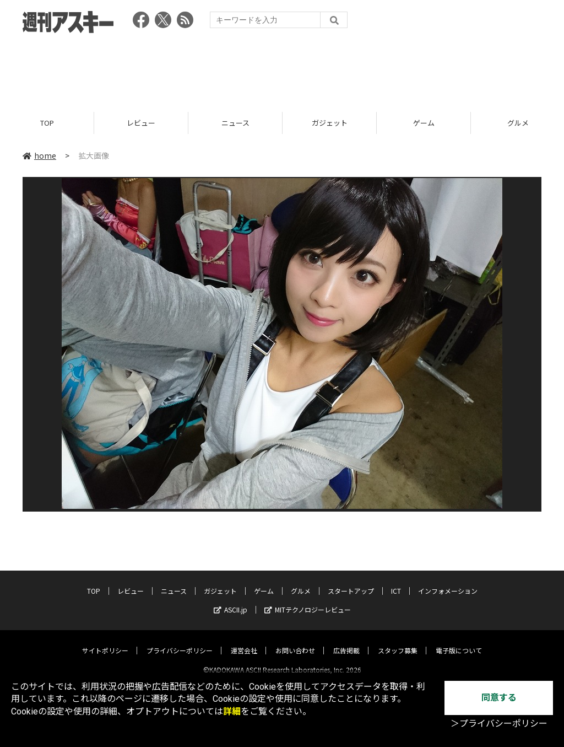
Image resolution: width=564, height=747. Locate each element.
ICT (396, 581)
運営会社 (244, 641)
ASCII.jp (230, 600)
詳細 (232, 711)
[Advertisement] (282, 69)
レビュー (141, 122)
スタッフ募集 (397, 641)
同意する (499, 697)
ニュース (235, 122)
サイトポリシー (105, 641)
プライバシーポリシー (180, 641)
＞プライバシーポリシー (499, 723)
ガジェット (330, 122)
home (39, 155)
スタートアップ (351, 581)
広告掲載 (346, 641)
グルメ (301, 581)
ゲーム (424, 122)
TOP (47, 122)
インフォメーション (448, 581)
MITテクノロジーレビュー (307, 600)
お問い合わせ (295, 641)
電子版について (459, 641)
